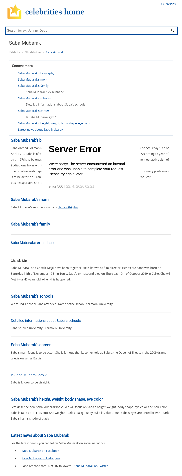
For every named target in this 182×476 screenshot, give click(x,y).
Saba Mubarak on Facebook (40, 451)
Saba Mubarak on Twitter (91, 466)
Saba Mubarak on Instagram (41, 458)
